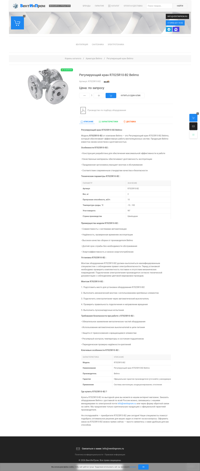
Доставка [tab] (129, 121)
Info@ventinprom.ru (127, 403)
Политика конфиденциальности (89, 455)
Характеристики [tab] (108, 121)
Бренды (86, 6)
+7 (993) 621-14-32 (175, 23)
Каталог (113, 5)
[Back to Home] (29, 6)
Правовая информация (115, 455)
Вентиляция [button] (82, 44)
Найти (180, 6)
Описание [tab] (86, 121)
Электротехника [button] (116, 44)
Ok (143, 467)
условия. (133, 467)
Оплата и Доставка (133, 6)
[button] (193, 126)
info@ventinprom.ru (177, 16)
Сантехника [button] (98, 44)
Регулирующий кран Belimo (120, 58)
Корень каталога (73, 58)
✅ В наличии (67, 70)
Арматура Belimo (94, 58)
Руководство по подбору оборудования (102, 110)
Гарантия (99, 6)
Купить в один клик (131, 95)
